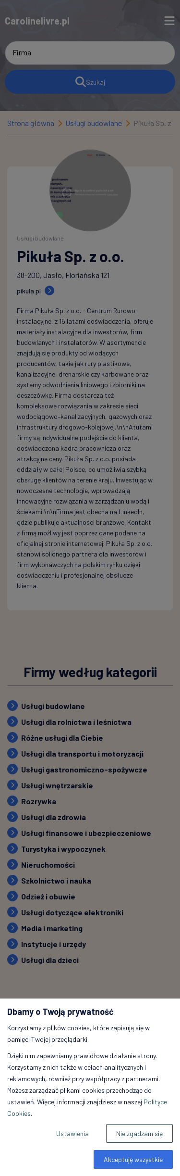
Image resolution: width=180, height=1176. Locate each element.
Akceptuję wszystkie (133, 1159)
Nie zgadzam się (139, 1133)
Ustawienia (72, 1133)
